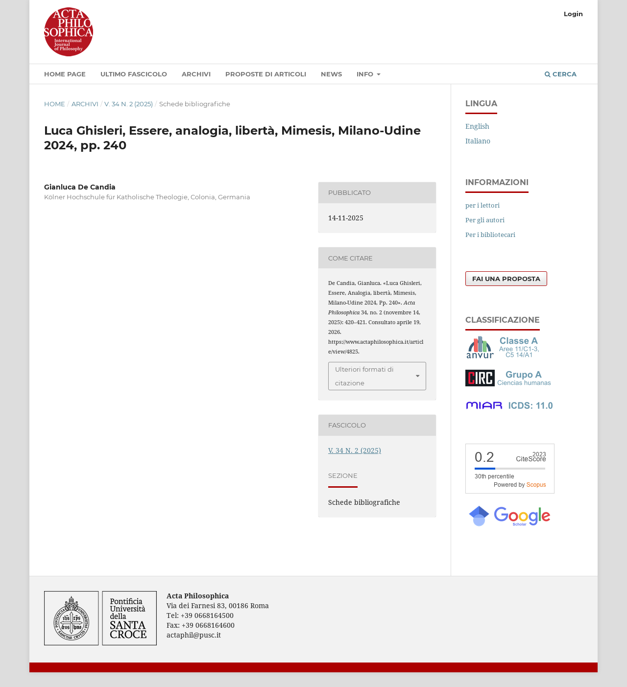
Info (366, 74)
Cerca (561, 74)
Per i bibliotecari (490, 234)
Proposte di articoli (265, 74)
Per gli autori (485, 219)
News (331, 74)
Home (54, 104)
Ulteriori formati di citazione (364, 376)
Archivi (196, 74)
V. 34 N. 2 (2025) (128, 104)
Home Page (65, 74)
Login (573, 14)
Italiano (477, 140)
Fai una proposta (506, 279)
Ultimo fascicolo (133, 74)
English (477, 126)
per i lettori (482, 205)
